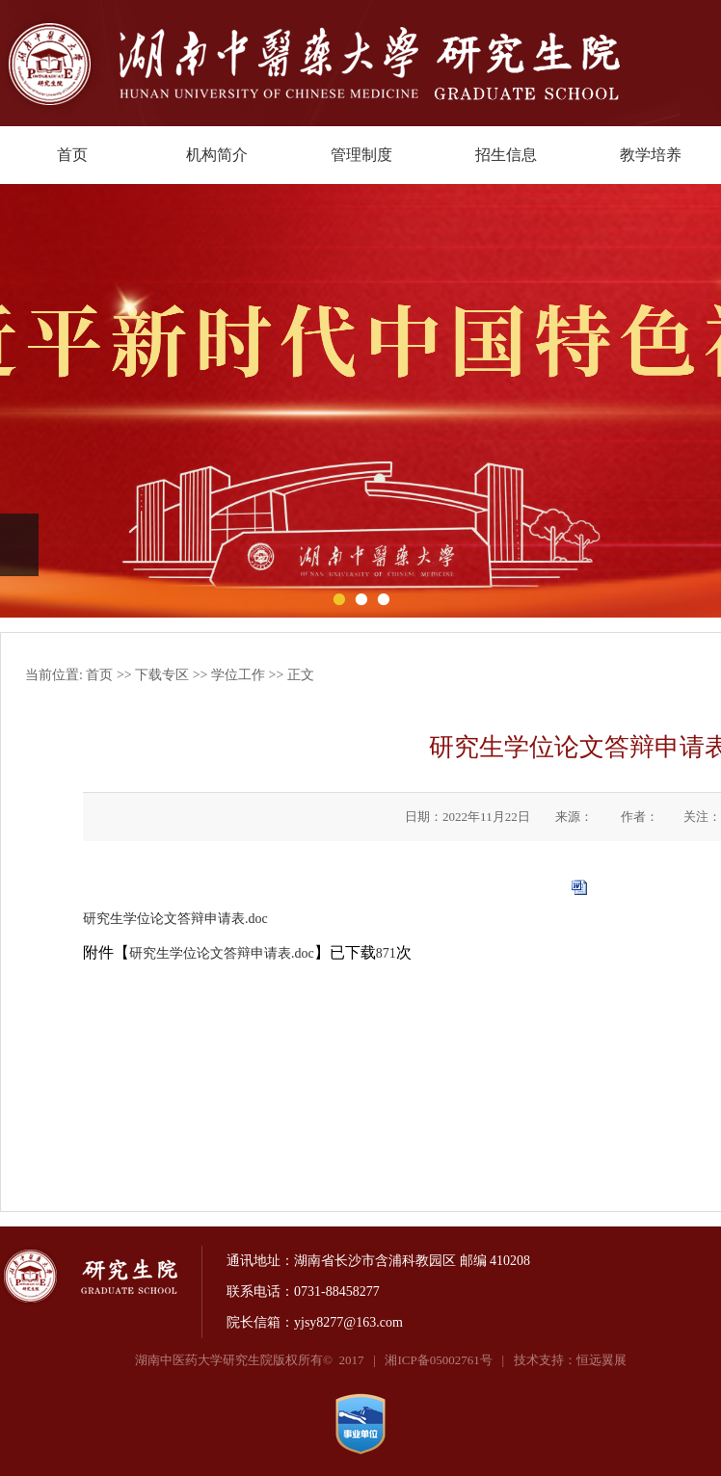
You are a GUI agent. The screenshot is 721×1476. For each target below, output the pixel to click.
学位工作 (238, 675)
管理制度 (361, 154)
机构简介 (217, 154)
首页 (72, 154)
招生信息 (506, 154)
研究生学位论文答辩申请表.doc (175, 918)
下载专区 (162, 675)
